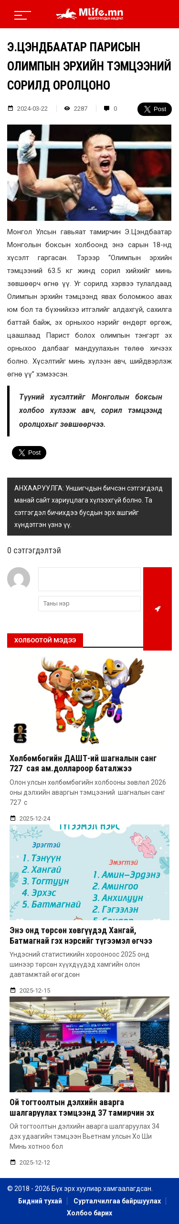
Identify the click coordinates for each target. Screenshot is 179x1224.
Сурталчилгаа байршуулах (117, 1201)
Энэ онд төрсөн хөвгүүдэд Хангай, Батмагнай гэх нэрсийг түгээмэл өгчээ (81, 935)
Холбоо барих (89, 1213)
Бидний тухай (40, 1201)
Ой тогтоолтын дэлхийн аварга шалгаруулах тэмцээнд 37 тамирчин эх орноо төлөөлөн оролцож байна (82, 1112)
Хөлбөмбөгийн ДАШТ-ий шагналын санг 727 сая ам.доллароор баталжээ (83, 763)
